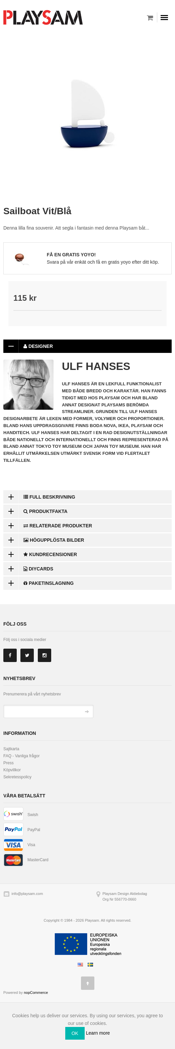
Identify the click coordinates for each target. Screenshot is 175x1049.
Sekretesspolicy (17, 777)
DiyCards (28, 568)
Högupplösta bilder (43, 540)
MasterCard (38, 860)
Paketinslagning (38, 583)
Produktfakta (35, 511)
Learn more (98, 1033)
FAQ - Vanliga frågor (21, 756)
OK (75, 1033)
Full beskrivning (39, 497)
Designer (28, 346)
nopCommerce (36, 993)
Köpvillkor (12, 770)
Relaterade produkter (47, 525)
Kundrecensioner (40, 554)
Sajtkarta (11, 749)
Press (8, 763)
